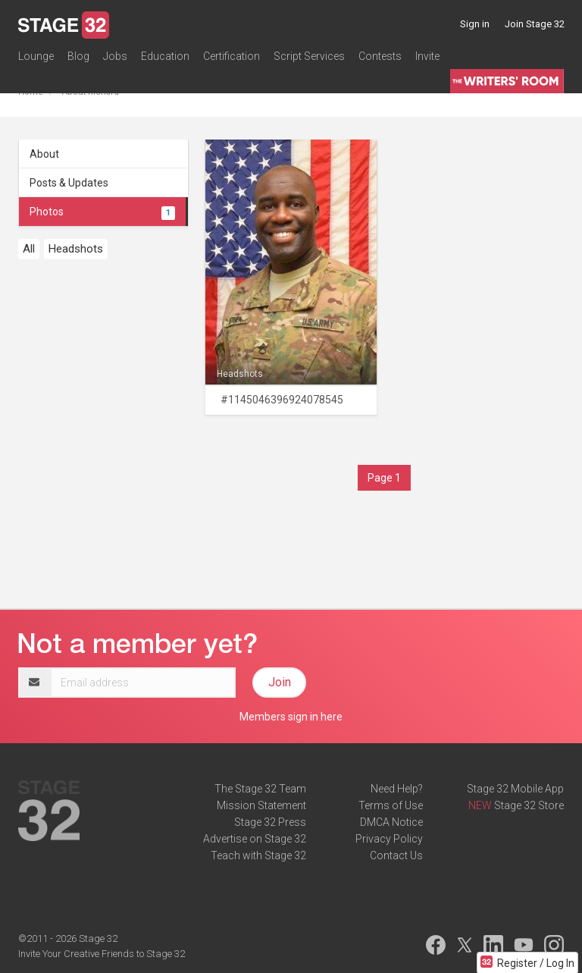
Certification (231, 56)
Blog (78, 56)
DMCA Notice (391, 822)
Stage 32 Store (529, 805)
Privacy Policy (389, 839)
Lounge (36, 56)
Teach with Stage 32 (258, 855)
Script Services (309, 56)
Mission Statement (261, 805)
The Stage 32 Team (260, 789)
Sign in (475, 24)
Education (165, 56)
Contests (380, 56)
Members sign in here (291, 717)
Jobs (115, 56)
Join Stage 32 (535, 24)
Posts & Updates (69, 183)
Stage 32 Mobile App (515, 789)
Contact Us (396, 855)
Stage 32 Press (270, 822)
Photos (102, 211)
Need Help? (397, 789)
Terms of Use (390, 805)
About (44, 154)
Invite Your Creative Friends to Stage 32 (101, 953)
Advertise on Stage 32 (254, 839)
